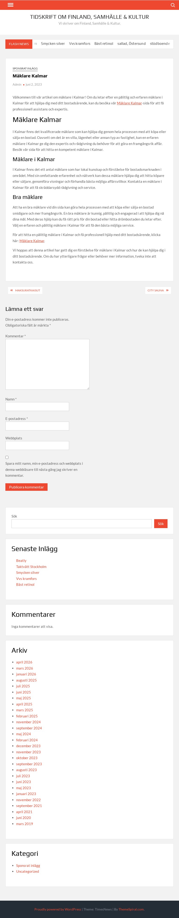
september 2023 (29, 764)
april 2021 (24, 812)
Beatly (21, 560)
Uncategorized (27, 871)
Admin (17, 84)
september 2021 (29, 806)
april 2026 (24, 662)
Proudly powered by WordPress (57, 909)
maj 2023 (23, 788)
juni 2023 (23, 782)
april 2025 (24, 704)
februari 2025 (27, 716)
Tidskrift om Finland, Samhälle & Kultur (89, 17)
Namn (11, 399)
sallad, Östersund (135, 44)
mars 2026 (24, 668)
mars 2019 (24, 824)
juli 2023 (23, 776)
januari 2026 (26, 674)
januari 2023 (26, 794)
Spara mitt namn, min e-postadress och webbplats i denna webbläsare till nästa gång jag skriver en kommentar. (44, 469)
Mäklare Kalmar (129, 103)
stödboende (164, 44)
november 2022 (28, 800)
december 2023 (28, 746)
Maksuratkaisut (27, 290)
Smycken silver (57, 44)
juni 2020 (23, 817)
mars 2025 (24, 710)
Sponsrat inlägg (25, 68)
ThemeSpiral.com (131, 909)
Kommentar (15, 336)
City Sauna (156, 290)
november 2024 (28, 722)
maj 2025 (23, 698)
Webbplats (13, 438)
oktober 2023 (26, 758)
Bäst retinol (107, 44)
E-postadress (16, 418)
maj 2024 (23, 734)
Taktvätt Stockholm (31, 566)
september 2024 (29, 728)
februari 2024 (27, 740)
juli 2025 (23, 686)
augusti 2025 (26, 680)
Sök (14, 516)
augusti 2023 (26, 770)
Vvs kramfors (83, 44)
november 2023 (28, 752)
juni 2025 (23, 692)
